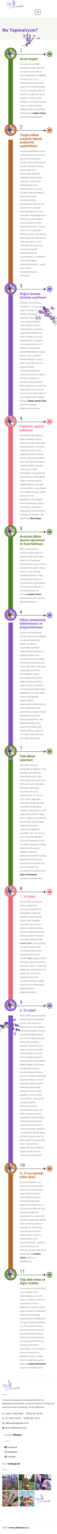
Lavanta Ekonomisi (37, 1364)
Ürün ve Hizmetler (28, 874)
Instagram (11, 1452)
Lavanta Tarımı (39, 113)
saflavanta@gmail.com (17, 1423)
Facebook (11, 1447)
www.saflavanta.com (15, 1427)
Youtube (10, 1456)
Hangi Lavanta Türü (37, 401)
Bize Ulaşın (36, 518)
